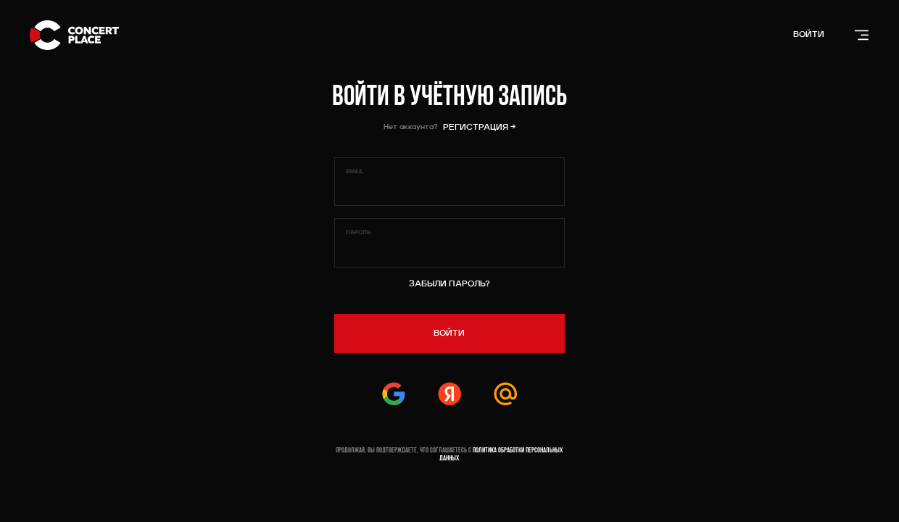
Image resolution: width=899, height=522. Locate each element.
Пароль (358, 233)
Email (354, 172)
